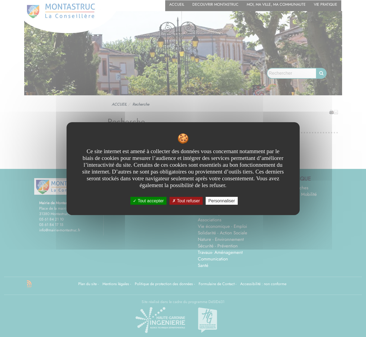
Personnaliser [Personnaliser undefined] (221, 200)
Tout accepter (148, 200)
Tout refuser (186, 200)
